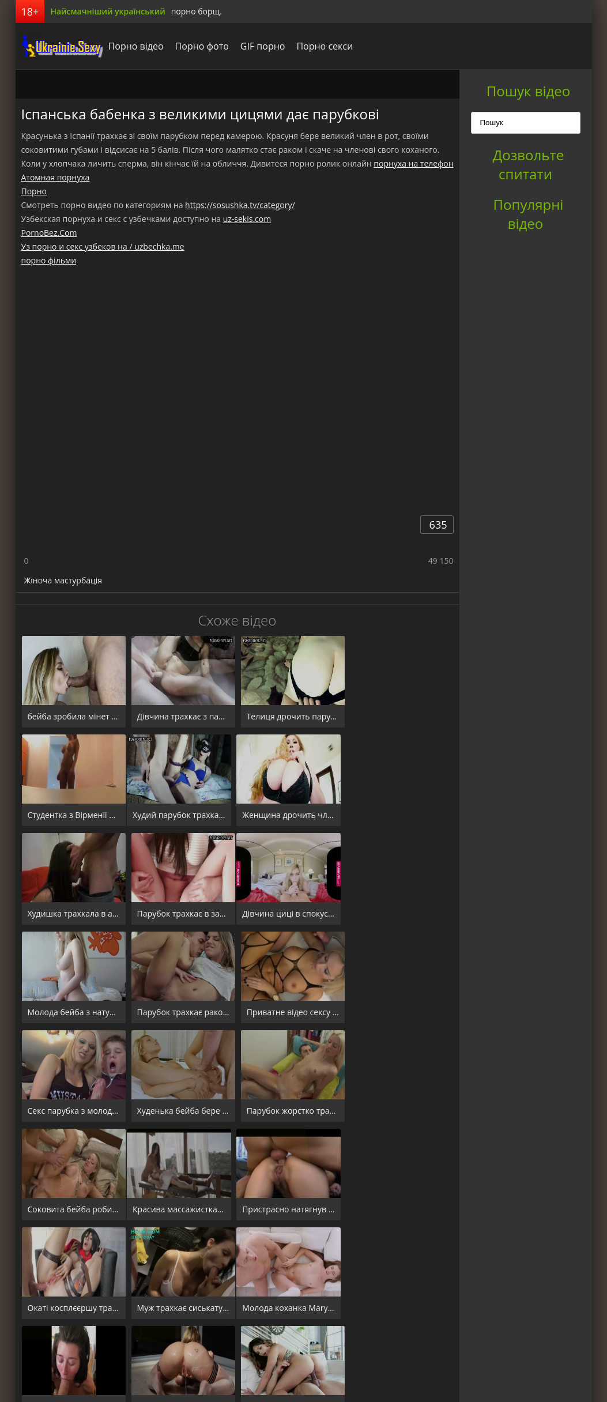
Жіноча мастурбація (63, 580)
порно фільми (49, 260)
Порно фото (201, 46)
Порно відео (135, 46)
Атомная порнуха (55, 177)
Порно (34, 191)
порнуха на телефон (413, 163)
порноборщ (59, 46)
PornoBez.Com (49, 232)
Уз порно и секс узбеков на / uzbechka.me (102, 246)
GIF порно (262, 46)
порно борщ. (196, 11)
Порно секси (324, 46)
